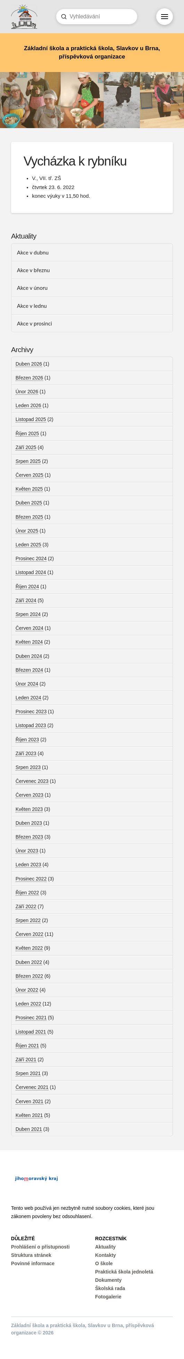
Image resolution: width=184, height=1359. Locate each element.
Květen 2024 (29, 642)
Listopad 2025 (31, 419)
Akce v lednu (32, 306)
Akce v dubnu (33, 252)
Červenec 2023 (32, 781)
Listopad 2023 (31, 725)
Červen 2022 (29, 934)
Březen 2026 (29, 378)
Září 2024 (26, 600)
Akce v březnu (33, 270)
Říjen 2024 (27, 586)
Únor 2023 (27, 850)
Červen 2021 (29, 1101)
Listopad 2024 (31, 572)
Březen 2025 (29, 517)
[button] (164, 16)
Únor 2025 (27, 531)
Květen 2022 (29, 948)
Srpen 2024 (28, 614)
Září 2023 (26, 753)
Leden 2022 (28, 1004)
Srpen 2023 (28, 767)
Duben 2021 (29, 1129)
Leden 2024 (28, 697)
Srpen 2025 (28, 461)
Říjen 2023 (27, 739)
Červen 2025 (29, 475)
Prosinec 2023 (31, 711)
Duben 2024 (29, 656)
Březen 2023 (29, 837)
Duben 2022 (29, 962)
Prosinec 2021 (31, 1017)
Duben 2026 (29, 364)
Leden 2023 (28, 864)
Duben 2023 (29, 823)
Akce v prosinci (34, 323)
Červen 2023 (29, 795)
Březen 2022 (29, 976)
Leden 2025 (28, 544)
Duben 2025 (29, 503)
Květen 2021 (29, 1115)
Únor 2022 (27, 990)
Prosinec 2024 (31, 558)
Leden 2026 (28, 405)
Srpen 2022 (28, 920)
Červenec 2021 (32, 1087)
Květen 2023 (29, 809)
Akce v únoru (32, 288)
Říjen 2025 (27, 433)
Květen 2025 (29, 489)
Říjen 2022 (27, 892)
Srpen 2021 (28, 1073)
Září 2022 (26, 906)
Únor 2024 (27, 684)
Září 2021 (26, 1059)
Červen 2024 (29, 628)
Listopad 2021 (31, 1032)
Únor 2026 (27, 391)
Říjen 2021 (27, 1045)
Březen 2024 (29, 670)
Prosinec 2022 (31, 879)
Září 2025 (26, 447)
